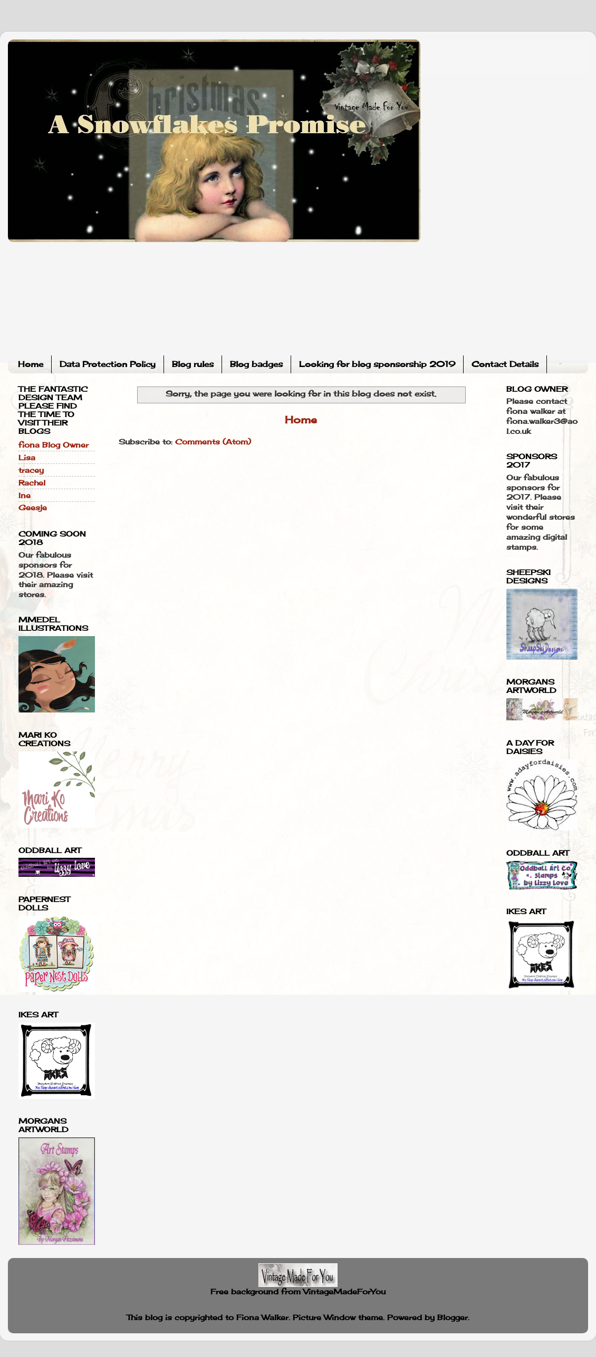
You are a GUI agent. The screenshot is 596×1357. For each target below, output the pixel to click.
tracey (31, 470)
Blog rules (193, 364)
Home (30, 364)
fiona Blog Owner (53, 445)
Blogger (452, 1317)
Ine (24, 495)
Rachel (31, 483)
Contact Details (505, 364)
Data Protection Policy (108, 364)
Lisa (26, 457)
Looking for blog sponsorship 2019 (377, 364)
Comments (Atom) (213, 442)
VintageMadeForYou (343, 1291)
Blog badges (256, 364)
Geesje (32, 507)
